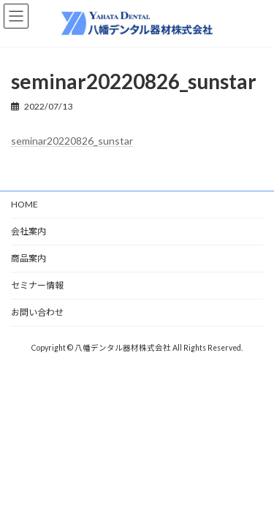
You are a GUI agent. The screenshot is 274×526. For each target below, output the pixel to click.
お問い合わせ (37, 312)
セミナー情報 (37, 285)
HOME (24, 204)
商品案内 (28, 258)
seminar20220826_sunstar (72, 140)
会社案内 (28, 231)
